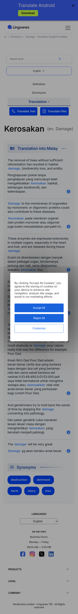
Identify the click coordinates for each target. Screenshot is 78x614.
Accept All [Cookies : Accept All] (39, 307)
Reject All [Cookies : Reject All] (39, 318)
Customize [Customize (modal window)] (39, 328)
